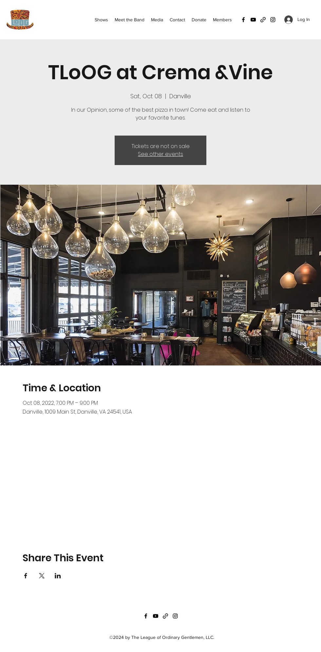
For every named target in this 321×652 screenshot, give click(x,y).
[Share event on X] (42, 575)
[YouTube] (253, 19)
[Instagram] (273, 19)
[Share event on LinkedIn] (58, 575)
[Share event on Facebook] (26, 575)
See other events (160, 154)
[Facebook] (243, 19)
